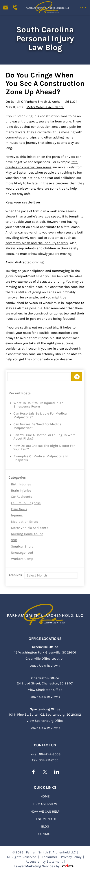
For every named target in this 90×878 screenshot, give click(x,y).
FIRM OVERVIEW (45, 803)
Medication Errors (24, 522)
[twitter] (45, 772)
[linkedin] (56, 772)
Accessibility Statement (44, 861)
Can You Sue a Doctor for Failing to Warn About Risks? (44, 437)
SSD (14, 540)
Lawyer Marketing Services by (44, 866)
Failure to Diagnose (26, 503)
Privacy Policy (71, 856)
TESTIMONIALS (45, 819)
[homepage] (45, 612)
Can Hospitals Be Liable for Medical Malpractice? (40, 415)
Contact (45, 833)
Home (45, 796)
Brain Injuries (21, 490)
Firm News (19, 509)
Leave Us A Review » (45, 665)
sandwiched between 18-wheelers (31, 303)
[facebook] (33, 772)
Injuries (17, 515)
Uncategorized (22, 553)
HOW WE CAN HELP (45, 811)
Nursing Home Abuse (27, 534)
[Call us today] (16, 9)
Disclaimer (48, 856)
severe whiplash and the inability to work (37, 243)
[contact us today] (7, 9)
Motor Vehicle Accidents (29, 528)
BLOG (45, 826)
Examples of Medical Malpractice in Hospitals (40, 458)
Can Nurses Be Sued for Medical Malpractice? (37, 426)
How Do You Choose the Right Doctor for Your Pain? (44, 447)
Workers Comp (22, 559)
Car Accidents (21, 497)
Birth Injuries (21, 484)
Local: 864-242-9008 (45, 754)
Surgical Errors (22, 546)
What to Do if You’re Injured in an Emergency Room (38, 405)
